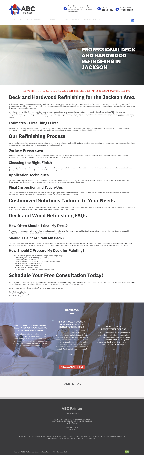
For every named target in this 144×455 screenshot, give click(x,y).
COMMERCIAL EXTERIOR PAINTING (84, 91)
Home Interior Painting (30, 338)
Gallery (53, 19)
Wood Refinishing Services (18, 296)
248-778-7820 (107, 9)
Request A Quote (92, 19)
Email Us (72, 430)
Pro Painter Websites (32, 452)
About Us (14, 19)
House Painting (33, 19)
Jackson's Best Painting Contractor (51, 91)
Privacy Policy (63, 452)
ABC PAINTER (29, 91)
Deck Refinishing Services (18, 292)
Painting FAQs (72, 19)
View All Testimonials (72, 375)
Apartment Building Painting (19, 294)
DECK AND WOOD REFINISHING (116, 91)
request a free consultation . (100, 282)
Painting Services (72, 414)
